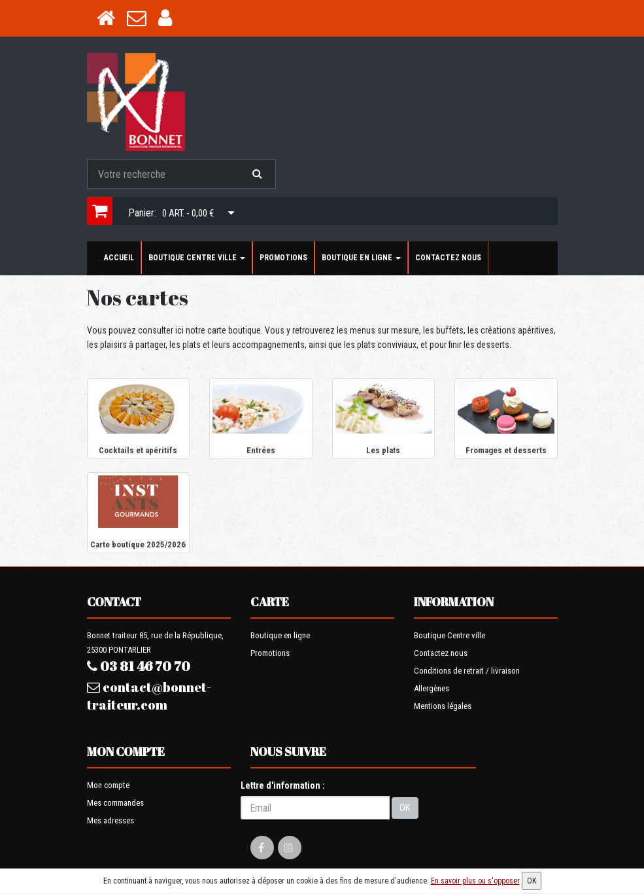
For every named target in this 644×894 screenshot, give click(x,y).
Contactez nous (448, 257)
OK (405, 808)
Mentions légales (442, 706)
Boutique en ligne (361, 257)
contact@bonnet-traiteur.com (149, 695)
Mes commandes (115, 803)
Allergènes (431, 688)
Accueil (119, 257)
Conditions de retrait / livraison (467, 671)
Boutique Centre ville (196, 257)
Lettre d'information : (283, 785)
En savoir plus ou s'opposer (475, 880)
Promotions (283, 257)
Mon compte (108, 785)
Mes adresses (110, 820)
